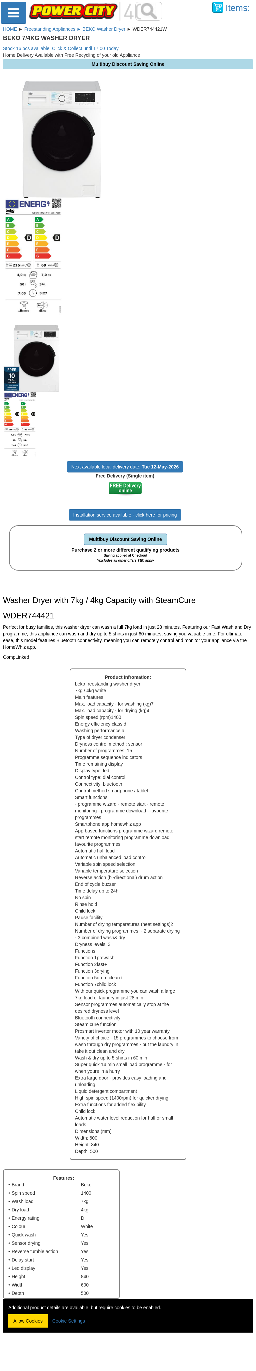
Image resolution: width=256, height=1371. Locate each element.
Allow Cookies (28, 1321)
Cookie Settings (68, 1321)
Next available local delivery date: (125, 466)
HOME (10, 29)
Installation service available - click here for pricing (125, 515)
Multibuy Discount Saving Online (125, 539)
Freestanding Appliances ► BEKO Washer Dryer (75, 29)
